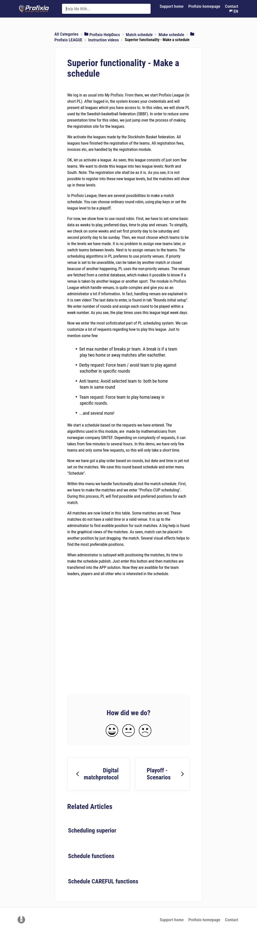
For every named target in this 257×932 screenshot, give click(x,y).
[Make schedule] (172, 34)
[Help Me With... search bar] (106, 9)
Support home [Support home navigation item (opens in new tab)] (172, 6)
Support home (171, 919)
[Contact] (231, 6)
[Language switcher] (233, 11)
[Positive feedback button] (112, 731)
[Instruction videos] (104, 39)
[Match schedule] (140, 34)
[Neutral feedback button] (128, 731)
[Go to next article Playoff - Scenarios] (162, 773)
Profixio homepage (204, 919)
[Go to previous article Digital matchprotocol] (98, 773)
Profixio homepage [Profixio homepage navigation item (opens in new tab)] (204, 6)
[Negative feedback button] (145, 731)
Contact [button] (231, 6)
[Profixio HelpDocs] (102, 34)
